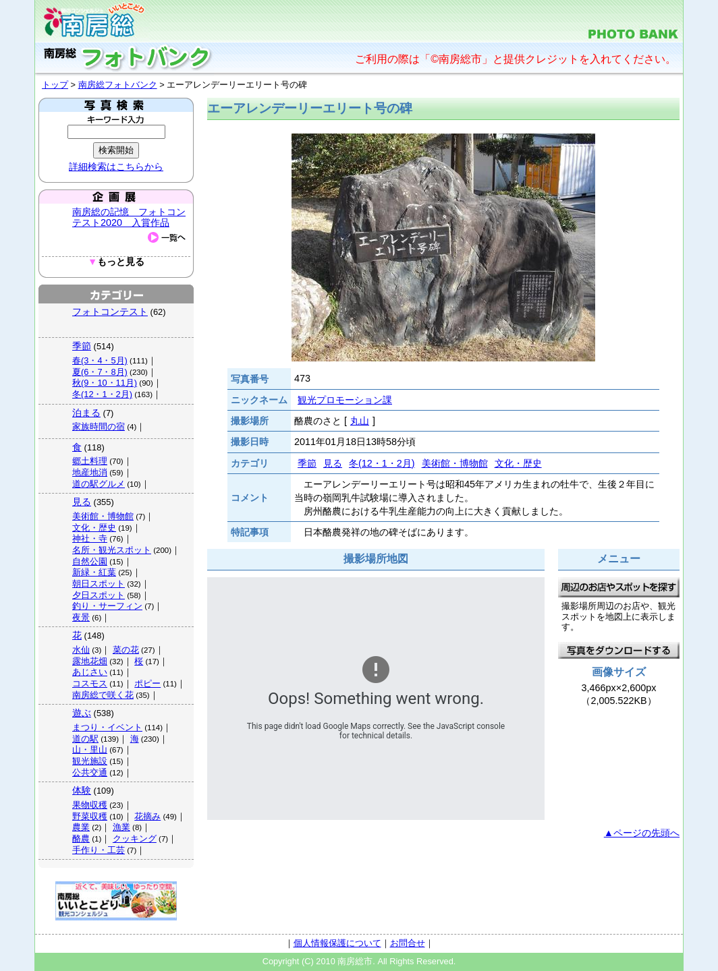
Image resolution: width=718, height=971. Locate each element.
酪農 (81, 838)
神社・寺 (89, 538)
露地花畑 (89, 661)
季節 (81, 346)
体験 (81, 790)
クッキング (135, 838)
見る (81, 501)
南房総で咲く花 (103, 695)
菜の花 (126, 650)
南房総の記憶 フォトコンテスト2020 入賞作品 (129, 217)
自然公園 (89, 561)
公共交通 (89, 772)
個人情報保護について (337, 943)
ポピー (147, 683)
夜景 (81, 617)
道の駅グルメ (98, 484)
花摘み (147, 816)
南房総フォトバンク (117, 85)
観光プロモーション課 (345, 399)
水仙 (81, 650)
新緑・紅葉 (94, 572)
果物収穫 (89, 805)
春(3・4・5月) (100, 360)
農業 (81, 827)
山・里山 (89, 749)
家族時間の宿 (98, 426)
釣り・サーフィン (107, 606)
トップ (55, 85)
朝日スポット (98, 584)
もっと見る (116, 262)
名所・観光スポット (111, 550)
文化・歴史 (94, 528)
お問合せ (407, 943)
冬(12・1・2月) (102, 394)
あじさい (89, 672)
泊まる (86, 412)
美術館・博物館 (103, 516)
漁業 (121, 827)
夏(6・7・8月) (100, 372)
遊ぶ (81, 712)
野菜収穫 (89, 816)
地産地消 (89, 472)
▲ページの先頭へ (642, 832)
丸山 (359, 420)
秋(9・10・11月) (104, 383)
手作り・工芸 (98, 850)
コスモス (89, 683)
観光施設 (89, 761)
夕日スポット (98, 595)
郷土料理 (89, 461)
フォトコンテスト (110, 311)
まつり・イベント (107, 727)
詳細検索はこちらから (116, 166)
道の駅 (85, 739)
